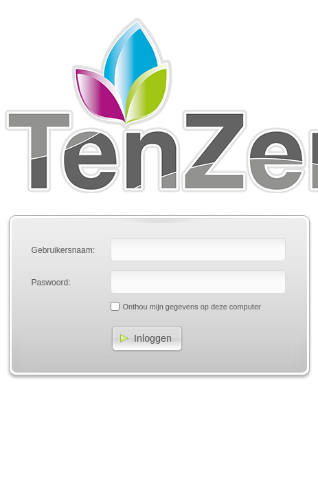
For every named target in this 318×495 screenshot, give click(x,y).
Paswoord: (51, 282)
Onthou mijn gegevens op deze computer (192, 306)
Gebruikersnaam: (63, 250)
